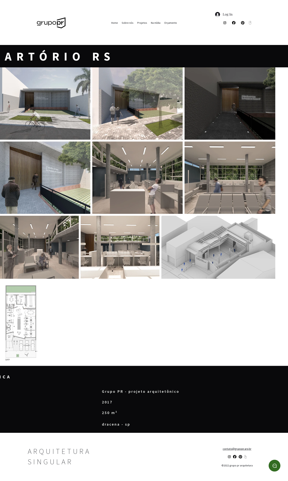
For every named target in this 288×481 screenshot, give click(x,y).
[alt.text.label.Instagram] (225, 23)
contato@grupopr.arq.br (237, 449)
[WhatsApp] (274, 466)
